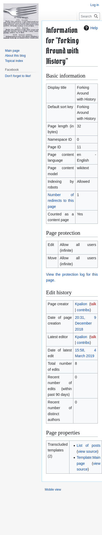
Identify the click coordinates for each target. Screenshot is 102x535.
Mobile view (53, 489)
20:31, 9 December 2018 (85, 323)
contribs (83, 310)
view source (87, 451)
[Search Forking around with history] (89, 16)
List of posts (88, 445)
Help (90, 28)
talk (93, 304)
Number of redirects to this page (61, 201)
